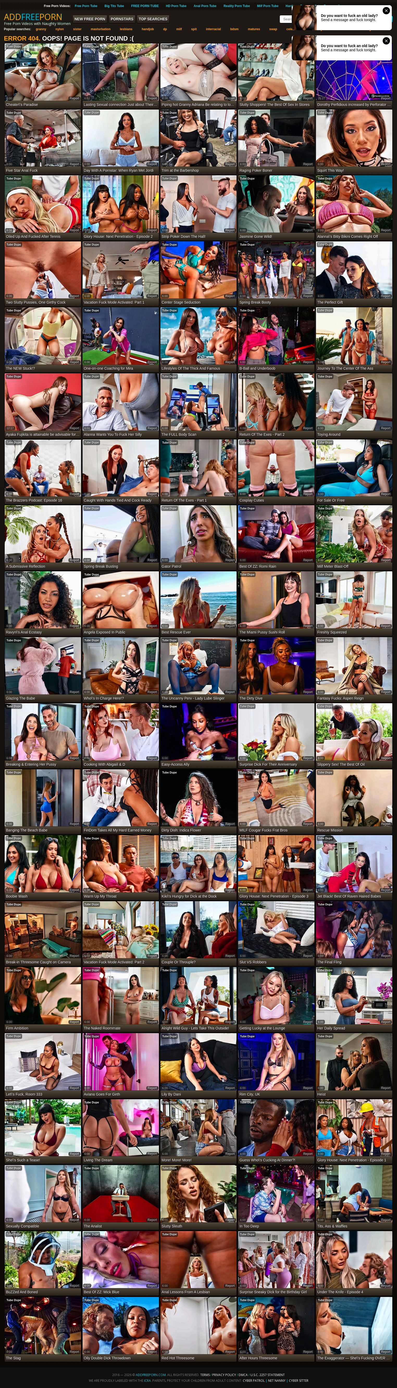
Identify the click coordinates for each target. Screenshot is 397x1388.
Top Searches (153, 19)
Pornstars (122, 19)
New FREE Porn (90, 19)
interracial (213, 29)
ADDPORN (33, 16)
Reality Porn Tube (237, 6)
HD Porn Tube (176, 6)
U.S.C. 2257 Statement (267, 1375)
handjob (148, 29)
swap (273, 29)
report (74, 98)
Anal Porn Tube (205, 6)
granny (41, 29)
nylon (59, 29)
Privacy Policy (224, 1375)
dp (165, 29)
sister (77, 29)
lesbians (126, 29)
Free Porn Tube (86, 6)
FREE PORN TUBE (145, 6)
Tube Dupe (14, 46)
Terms (205, 1375)
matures (254, 29)
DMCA (243, 1375)
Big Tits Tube (114, 6)
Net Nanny (277, 1380)
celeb (291, 29)
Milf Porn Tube (267, 6)
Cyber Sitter (298, 1380)
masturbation (101, 29)
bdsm (234, 29)
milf (179, 29)
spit (194, 29)
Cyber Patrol (254, 1380)
